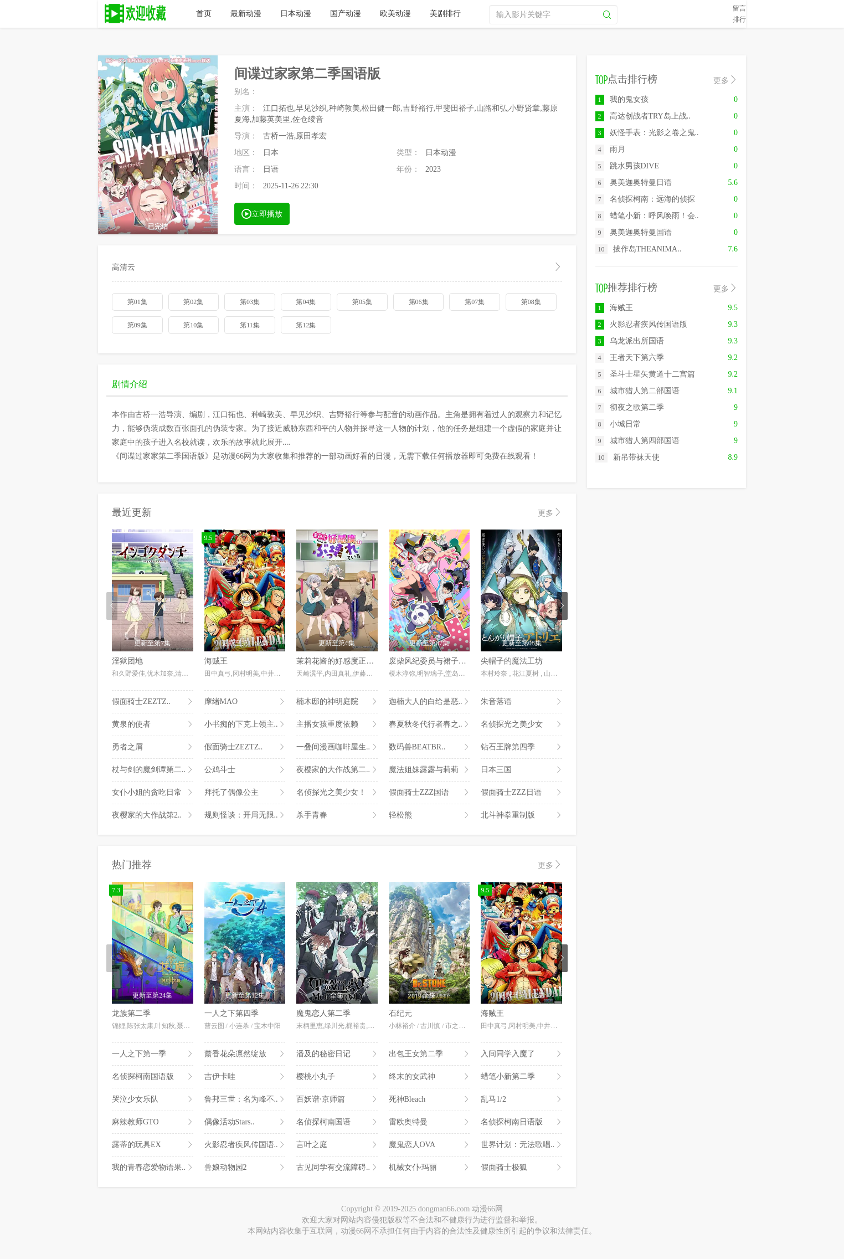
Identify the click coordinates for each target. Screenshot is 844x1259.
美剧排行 (445, 13)
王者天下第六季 (629, 357)
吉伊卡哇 (245, 1076)
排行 (739, 19)
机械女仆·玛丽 (429, 1167)
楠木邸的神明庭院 (337, 701)
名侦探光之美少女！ (337, 792)
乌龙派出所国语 (629, 341)
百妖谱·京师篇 (337, 1099)
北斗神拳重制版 (521, 815)
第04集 (306, 302)
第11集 (250, 325)
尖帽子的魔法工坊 (512, 661)
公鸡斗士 (245, 769)
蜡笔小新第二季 (521, 1076)
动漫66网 (136, 14)
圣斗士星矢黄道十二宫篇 (645, 374)
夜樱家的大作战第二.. (337, 769)
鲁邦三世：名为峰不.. (245, 1099)
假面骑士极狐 (521, 1167)
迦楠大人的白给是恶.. (429, 701)
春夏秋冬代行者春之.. (429, 724)
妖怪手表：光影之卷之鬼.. (647, 133)
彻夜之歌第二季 (629, 407)
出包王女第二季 (429, 1054)
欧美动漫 (395, 13)
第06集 (419, 302)
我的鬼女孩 (622, 99)
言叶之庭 (337, 1144)
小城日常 (618, 424)
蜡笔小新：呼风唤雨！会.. (647, 216)
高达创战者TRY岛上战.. (643, 116)
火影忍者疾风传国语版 (641, 324)
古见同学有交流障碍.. (337, 1167)
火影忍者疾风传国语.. (245, 1144)
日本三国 (521, 769)
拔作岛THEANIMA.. (638, 249)
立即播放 (261, 213)
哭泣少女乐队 (152, 1099)
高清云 (337, 267)
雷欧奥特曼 (429, 1122)
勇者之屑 (152, 747)
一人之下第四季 (231, 1013)
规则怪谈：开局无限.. (245, 815)
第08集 (531, 302)
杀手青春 (337, 815)
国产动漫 (345, 13)
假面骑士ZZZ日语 (521, 792)
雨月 (610, 149)
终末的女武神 (429, 1076)
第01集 (137, 302)
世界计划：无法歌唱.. (521, 1144)
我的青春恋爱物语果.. (152, 1167)
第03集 (250, 302)
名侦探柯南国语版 (152, 1076)
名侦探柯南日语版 (521, 1122)
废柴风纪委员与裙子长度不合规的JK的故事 (463, 661)
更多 (550, 512)
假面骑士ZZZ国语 (429, 792)
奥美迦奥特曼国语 (633, 232)
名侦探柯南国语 (337, 1122)
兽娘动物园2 (245, 1167)
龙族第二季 (131, 1013)
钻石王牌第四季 (521, 747)
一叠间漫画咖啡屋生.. (337, 747)
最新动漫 (245, 13)
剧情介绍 (129, 384)
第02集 (193, 302)
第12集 (306, 325)
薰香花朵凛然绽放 (245, 1054)
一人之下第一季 (152, 1054)
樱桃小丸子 (337, 1076)
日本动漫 (295, 13)
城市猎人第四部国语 (637, 440)
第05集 (362, 302)
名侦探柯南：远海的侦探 (645, 199)
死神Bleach (429, 1099)
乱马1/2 (521, 1099)
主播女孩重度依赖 (337, 724)
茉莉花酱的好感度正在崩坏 (342, 661)
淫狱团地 (127, 661)
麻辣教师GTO (152, 1122)
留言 (739, 8)
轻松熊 (429, 815)
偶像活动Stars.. (245, 1122)
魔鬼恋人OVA (429, 1144)
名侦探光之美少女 (521, 724)
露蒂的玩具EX (152, 1144)
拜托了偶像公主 (245, 792)
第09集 (137, 325)
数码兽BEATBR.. (429, 747)
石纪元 (400, 1013)
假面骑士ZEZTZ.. (152, 701)
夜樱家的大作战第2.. (152, 815)
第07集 (475, 302)
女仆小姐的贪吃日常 (152, 792)
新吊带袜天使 (627, 457)
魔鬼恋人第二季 (323, 1013)
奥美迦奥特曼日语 (633, 182)
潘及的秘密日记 (337, 1054)
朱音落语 (521, 701)
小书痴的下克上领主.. (245, 724)
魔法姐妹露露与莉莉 (429, 769)
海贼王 (216, 661)
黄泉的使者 (152, 724)
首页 (204, 13)
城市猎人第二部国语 (637, 391)
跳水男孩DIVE (627, 166)
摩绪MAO (245, 701)
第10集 (193, 325)
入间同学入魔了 (521, 1054)
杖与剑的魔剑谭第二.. (152, 769)
